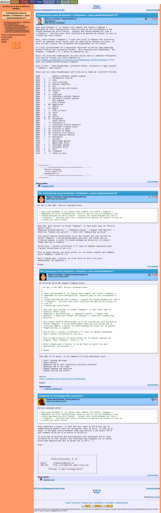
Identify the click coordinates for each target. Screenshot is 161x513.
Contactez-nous (87, 502)
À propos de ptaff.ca (121, 502)
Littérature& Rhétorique (65, 2)
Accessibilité (109, 502)
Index (4, 41)
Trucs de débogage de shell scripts (14, 34)
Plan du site (76, 502)
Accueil (68, 502)
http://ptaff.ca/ (50, 21)
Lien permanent (152, 181)
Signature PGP (48, 186)
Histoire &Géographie (74, 2)
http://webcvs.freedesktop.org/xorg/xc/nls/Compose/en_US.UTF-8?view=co (72, 60)
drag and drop (7, 37)
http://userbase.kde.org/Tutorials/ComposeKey (62, 379)
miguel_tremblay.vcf (53, 389)
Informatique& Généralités (15, 2)
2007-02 (5, 39)
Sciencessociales (33, 2)
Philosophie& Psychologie (24, 2)
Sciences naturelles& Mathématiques (49, 2)
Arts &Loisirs (58, 2)
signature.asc (49, 480)
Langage (39, 2)
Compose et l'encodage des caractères (17, 31)
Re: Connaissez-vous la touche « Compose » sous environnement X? (16, 26)
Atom (17, 47)
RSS (17, 43)
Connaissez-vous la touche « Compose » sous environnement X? (17, 22)
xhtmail (157, 497)
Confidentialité (98, 502)
